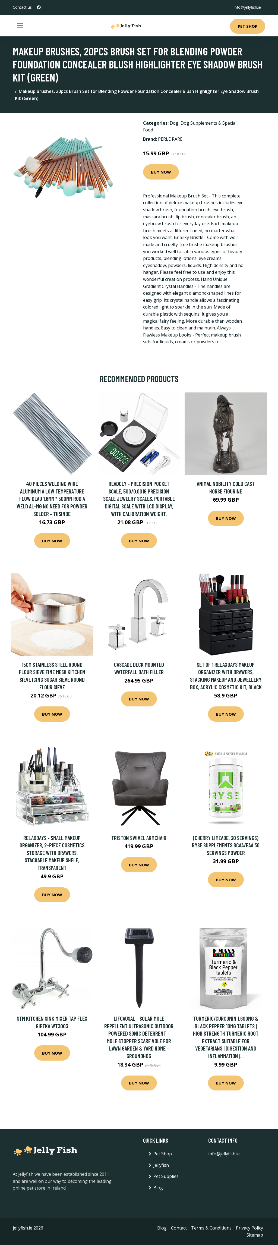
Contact (179, 1228)
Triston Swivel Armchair (138, 837)
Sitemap (255, 1235)
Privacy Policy (249, 1228)
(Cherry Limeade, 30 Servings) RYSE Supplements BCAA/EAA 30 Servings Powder (226, 845)
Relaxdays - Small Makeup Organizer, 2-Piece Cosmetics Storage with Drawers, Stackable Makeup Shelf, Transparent (52, 852)
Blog (158, 1188)
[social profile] (39, 7)
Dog (174, 123)
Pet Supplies (166, 1176)
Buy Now (161, 172)
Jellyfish (161, 1165)
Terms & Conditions (211, 1228)
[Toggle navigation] (20, 25)
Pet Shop (247, 26)
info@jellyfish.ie (247, 7)
